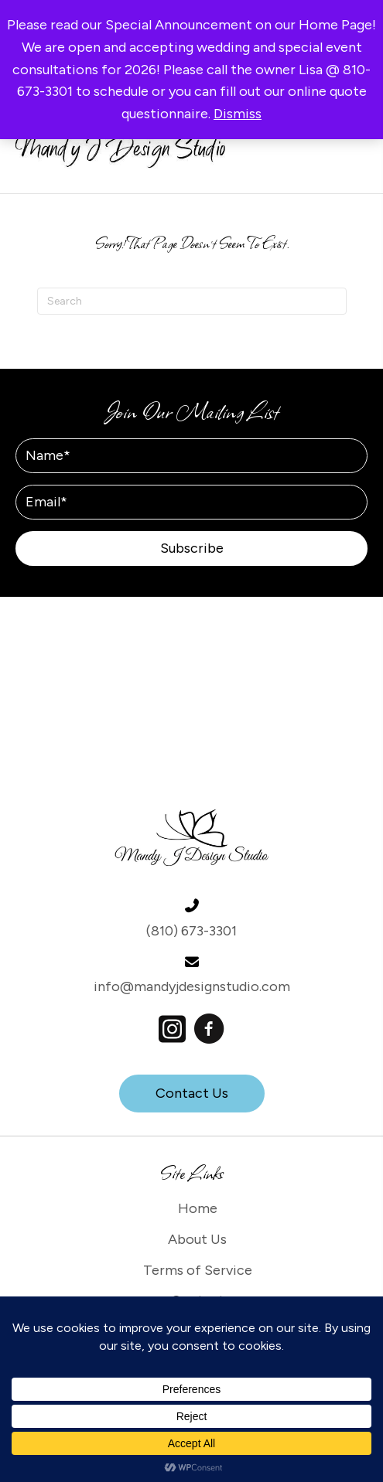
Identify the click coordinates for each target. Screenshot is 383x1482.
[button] (191, 548)
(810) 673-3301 (191, 930)
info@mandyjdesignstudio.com (192, 986)
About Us (197, 1239)
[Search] (192, 301)
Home (197, 1208)
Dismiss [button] (238, 113)
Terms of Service (197, 1270)
